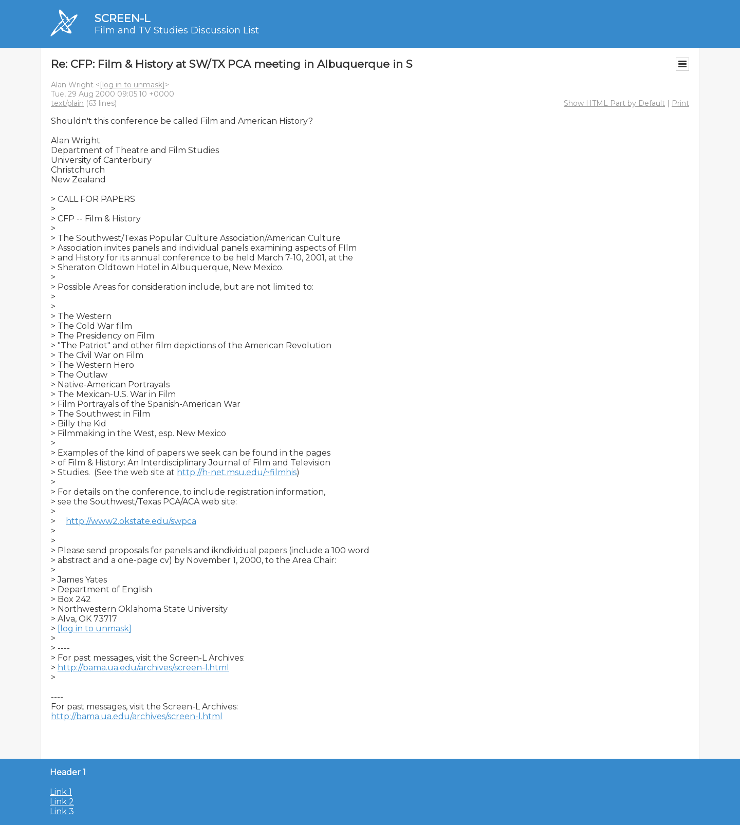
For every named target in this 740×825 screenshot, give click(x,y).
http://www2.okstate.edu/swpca (131, 521)
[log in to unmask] (132, 84)
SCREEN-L (122, 18)
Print (680, 103)
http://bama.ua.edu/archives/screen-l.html (143, 667)
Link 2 (62, 802)
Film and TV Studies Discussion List (177, 30)
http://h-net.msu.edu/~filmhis (237, 472)
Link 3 (62, 811)
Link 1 (61, 792)
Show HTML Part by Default (614, 103)
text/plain (67, 103)
